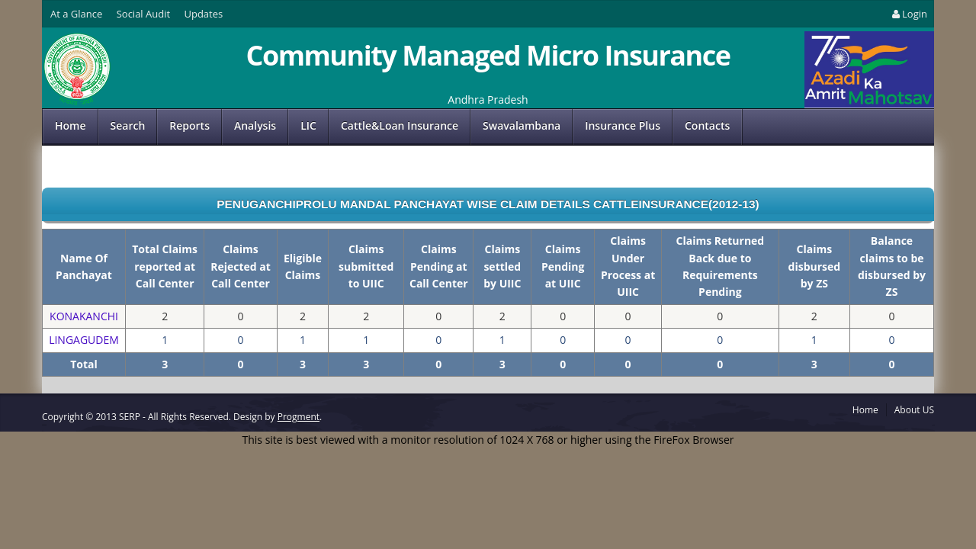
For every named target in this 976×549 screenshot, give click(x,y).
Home (70, 125)
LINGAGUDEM (84, 339)
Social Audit (143, 14)
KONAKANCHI (84, 316)
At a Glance (76, 14)
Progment (298, 416)
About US (914, 409)
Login (908, 14)
